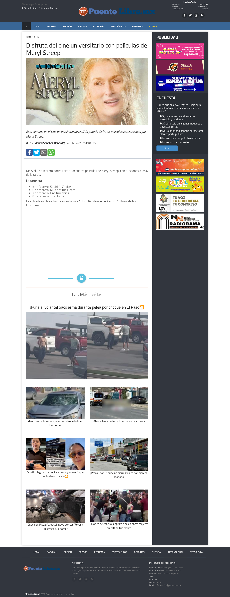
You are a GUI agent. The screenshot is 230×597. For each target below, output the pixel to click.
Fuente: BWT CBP (177, 9)
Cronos (82, 26)
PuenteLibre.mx (33, 594)
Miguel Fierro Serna (166, 567)
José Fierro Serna (165, 570)
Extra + (153, 26)
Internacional (175, 552)
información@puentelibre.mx (165, 585)
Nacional (52, 26)
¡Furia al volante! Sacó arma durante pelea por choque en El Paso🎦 (87, 307)
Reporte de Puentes (189, 2)
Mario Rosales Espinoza (164, 573)
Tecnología (196, 552)
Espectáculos (118, 26)
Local (37, 26)
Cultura (156, 552)
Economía (98, 26)
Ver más (205, 9)
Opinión (67, 26)
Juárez (155, 582)
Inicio (28, 36)
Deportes (137, 26)
